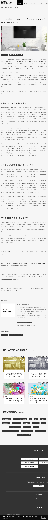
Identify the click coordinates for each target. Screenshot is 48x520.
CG (30, 419)
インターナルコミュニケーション (10, 431)
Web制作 (43, 419)
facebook (37, 498)
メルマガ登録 (39, 485)
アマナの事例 (36, 423)
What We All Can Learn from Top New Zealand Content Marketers (23, 263)
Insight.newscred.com (13, 265)
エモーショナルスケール (27, 431)
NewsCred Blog (12, 274)
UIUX (43, 423)
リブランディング (16, 423)
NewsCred (4, 54)
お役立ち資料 (6, 423)
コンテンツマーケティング (16, 54)
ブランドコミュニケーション (20, 419)
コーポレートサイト (40, 431)
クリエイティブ (27, 427)
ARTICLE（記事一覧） (8, 7)
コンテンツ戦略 (30, 222)
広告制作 (36, 427)
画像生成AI (26, 423)
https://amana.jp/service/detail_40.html (26, 325)
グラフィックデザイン (15, 427)
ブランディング (6, 419)
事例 (36, 419)
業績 (9, 109)
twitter (40, 498)
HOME (2, 7)
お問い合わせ (10, 290)
